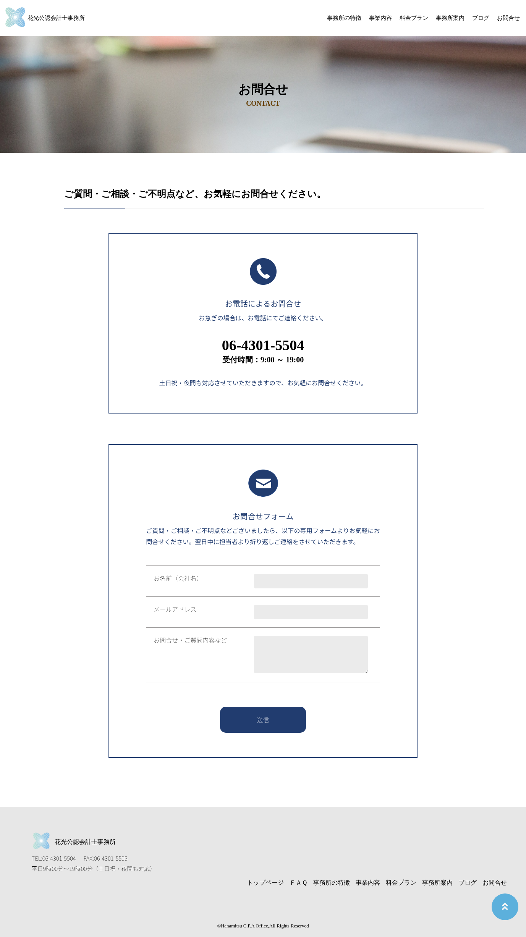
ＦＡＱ (299, 882)
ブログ (480, 18)
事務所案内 (450, 18)
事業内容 (380, 18)
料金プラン (414, 18)
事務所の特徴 (344, 18)
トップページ (265, 882)
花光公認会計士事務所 (56, 18)
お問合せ (508, 18)
